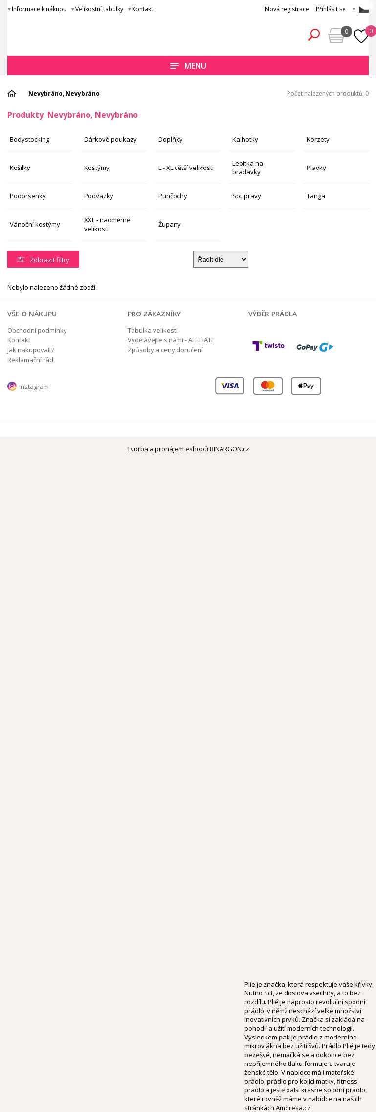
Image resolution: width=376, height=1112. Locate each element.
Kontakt (142, 9)
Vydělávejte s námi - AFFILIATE (171, 340)
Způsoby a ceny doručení (165, 349)
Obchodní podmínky (37, 330)
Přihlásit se (331, 9)
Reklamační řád (30, 359)
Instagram (34, 386)
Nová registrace (287, 9)
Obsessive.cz (79, 33)
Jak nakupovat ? (30, 349)
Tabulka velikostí (152, 330)
